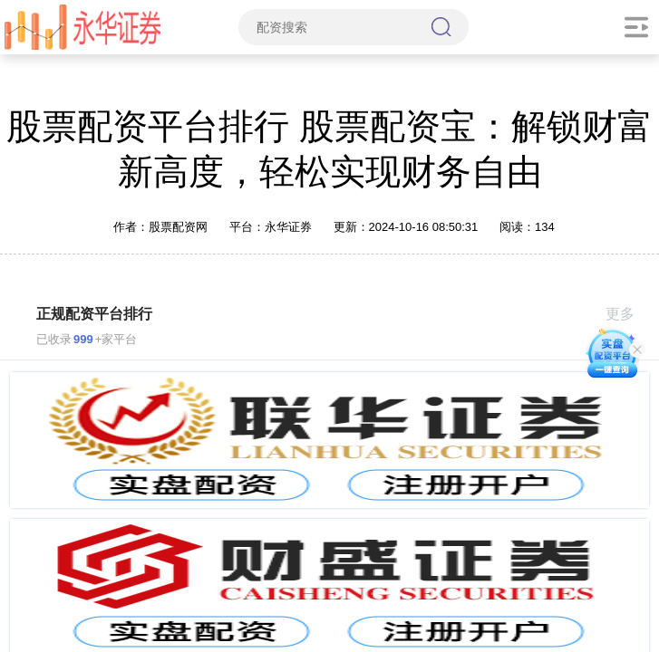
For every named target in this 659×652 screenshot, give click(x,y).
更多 (628, 313)
